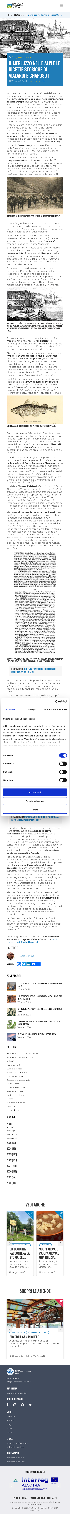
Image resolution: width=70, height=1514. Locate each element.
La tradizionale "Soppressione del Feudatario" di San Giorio (39, 1010)
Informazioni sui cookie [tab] (55, 709)
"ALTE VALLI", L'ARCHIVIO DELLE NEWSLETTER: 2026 (36, 1034)
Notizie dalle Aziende (16, 1095)
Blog (9, 1424)
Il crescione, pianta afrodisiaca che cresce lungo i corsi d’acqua (39, 1023)
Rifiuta (35, 810)
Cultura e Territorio (15, 1069)
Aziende (10, 1420)
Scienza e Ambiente (16, 1102)
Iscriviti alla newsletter (17, 1393)
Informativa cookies (16, 1462)
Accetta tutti (35, 792)
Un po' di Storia (14, 1110)
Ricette (10, 1099)
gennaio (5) (12, 1138)
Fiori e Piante (13, 1084)
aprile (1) (10, 1127)
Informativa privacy (15, 1458)
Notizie (18, 15)
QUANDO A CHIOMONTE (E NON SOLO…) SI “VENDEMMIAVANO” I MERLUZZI (35, 818)
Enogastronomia (21, 57)
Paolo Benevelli (36, 81)
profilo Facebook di (33, 940)
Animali (10, 1061)
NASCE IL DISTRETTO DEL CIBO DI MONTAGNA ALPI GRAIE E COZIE (39, 985)
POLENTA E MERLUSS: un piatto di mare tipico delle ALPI (33, 670)
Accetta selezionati (35, 801)
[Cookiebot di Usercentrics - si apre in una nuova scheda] (55, 702)
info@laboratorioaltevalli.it (19, 1382)
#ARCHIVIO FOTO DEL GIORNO (22, 1054)
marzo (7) (11, 1130)
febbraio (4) (12, 1134)
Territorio (11, 1416)
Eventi (9, 1428)
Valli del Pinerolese (15, 1447)
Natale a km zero (15, 1091)
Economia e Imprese (17, 1072)
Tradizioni (11, 1106)
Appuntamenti (13, 1065)
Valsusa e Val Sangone (17, 1443)
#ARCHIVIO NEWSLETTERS (20, 1057)
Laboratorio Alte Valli (16, 1087)
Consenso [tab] (11, 709)
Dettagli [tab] (32, 709)
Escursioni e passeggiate (18, 1080)
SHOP (10, 1432)
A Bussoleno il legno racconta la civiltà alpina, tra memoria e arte (39, 997)
